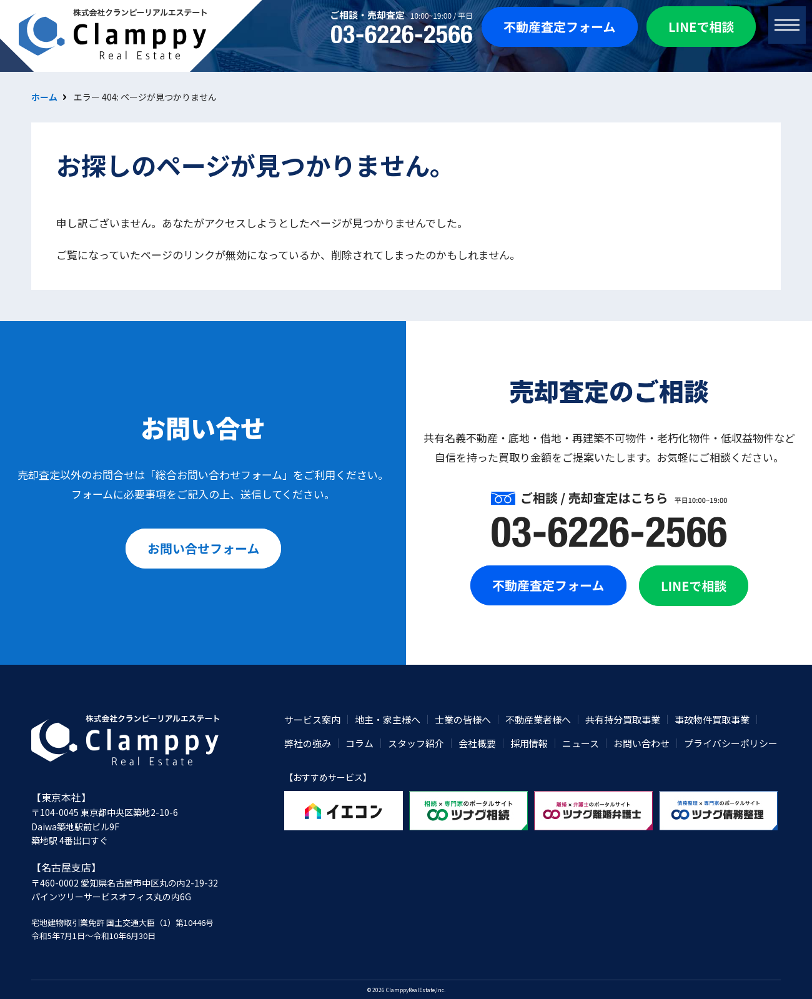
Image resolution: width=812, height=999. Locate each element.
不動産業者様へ (538, 719)
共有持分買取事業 (622, 719)
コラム (359, 743)
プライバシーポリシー (731, 743)
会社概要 (477, 743)
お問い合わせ (641, 743)
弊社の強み (307, 743)
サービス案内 (312, 719)
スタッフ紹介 (416, 743)
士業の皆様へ (463, 719)
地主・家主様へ (387, 719)
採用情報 (529, 743)
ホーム (44, 97)
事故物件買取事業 (712, 719)
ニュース (580, 743)
